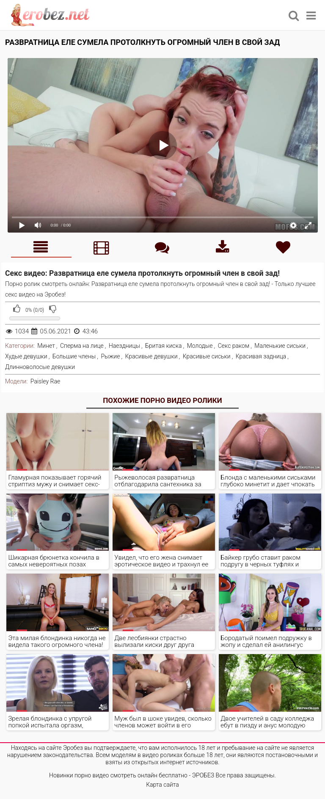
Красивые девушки (151, 356)
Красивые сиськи (207, 356)
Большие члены (74, 356)
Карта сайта (162, 784)
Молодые (200, 345)
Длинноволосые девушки (40, 366)
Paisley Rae (45, 381)
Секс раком (234, 345)
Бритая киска (163, 345)
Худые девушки (26, 356)
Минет (46, 345)
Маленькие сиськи (280, 345)
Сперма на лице (82, 345)
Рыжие (110, 356)
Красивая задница (261, 356)
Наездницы (124, 345)
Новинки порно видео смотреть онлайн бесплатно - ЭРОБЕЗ (131, 775)
